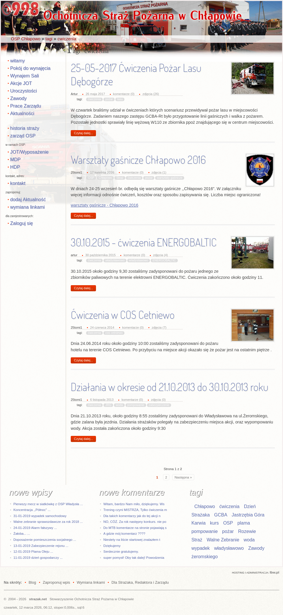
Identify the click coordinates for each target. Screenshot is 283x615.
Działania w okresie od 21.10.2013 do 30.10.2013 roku (169, 387)
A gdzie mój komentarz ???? (124, 533)
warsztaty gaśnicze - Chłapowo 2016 (104, 205)
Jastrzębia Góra (248, 514)
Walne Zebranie (223, 539)
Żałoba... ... (21, 533)
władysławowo (114, 260)
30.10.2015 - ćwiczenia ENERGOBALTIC (144, 242)
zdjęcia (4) (160, 255)
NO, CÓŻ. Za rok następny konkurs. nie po (135, 521)
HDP (15, 167)
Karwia (198, 523)
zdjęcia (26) (150, 94)
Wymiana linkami (91, 582)
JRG (108, 405)
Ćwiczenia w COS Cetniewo (123, 314)
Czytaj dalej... (83, 133)
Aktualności (22, 113)
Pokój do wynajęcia (30, 68)
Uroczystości (23, 90)
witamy (17, 60)
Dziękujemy (112, 545)
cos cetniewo (114, 332)
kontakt (17, 183)
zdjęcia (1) (159, 172)
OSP (91, 177)
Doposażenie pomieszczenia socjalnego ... (44, 539)
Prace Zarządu (25, 105)
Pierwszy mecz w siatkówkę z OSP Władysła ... (48, 504)
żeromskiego (204, 556)
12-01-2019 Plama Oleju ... (33, 551)
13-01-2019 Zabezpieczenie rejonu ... (40, 545)
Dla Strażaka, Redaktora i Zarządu (140, 582)
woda (119, 405)
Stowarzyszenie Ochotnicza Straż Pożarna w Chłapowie (92, 599)
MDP (15, 159)
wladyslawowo (138, 260)
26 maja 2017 (95, 94)
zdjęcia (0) (158, 399)
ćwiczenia (94, 99)
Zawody (18, 98)
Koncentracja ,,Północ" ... (31, 510)
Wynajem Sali (24, 75)
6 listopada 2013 (102, 399)
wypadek (200, 548)
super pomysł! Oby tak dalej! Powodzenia (134, 557)
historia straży (24, 128)
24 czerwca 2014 (102, 327)
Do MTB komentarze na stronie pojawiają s (135, 528)
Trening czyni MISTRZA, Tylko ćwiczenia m (135, 510)
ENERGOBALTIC (164, 260)
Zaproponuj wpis (56, 582)
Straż (119, 177)
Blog (32, 582)
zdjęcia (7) (159, 327)
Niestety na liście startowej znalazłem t (132, 539)
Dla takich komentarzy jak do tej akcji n (132, 516)
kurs (214, 523)
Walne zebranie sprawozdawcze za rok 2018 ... (48, 521)
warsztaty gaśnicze (169, 177)
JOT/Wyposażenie (29, 151)
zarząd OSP (23, 135)
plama (243, 523)
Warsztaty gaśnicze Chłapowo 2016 (138, 159)
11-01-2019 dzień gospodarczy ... (38, 557)
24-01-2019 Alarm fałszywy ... (35, 528)
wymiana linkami (27, 207)
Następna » (183, 477)
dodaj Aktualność (28, 199)
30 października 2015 (100, 255)
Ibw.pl (274, 572)
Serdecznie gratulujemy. (121, 551)
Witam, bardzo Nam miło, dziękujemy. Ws (134, 504)
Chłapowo (105, 177)
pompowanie (135, 405)
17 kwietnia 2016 (102, 172)
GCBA (220, 514)
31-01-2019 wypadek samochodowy (39, 516)
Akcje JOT (21, 83)
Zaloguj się (21, 223)
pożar (109, 99)
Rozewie (247, 531)
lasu (120, 99)
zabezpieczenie (159, 405)
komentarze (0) (124, 94)
